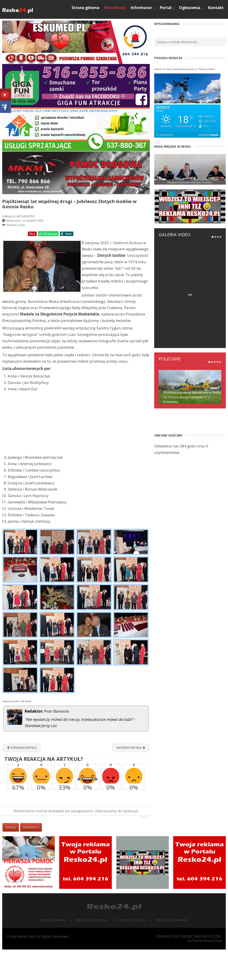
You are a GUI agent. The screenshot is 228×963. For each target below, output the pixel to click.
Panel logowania (53, 934)
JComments (144, 830)
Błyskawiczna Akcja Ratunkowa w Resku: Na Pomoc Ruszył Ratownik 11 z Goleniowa (192, 360)
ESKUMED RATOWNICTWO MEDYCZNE (188, 949)
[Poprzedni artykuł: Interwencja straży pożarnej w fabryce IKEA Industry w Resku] (21, 761)
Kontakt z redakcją (131, 934)
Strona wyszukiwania (171, 934)
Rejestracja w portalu (91, 934)
